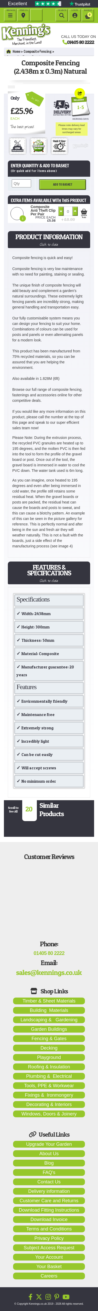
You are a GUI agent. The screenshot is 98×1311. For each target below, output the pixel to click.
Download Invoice (48, 1219)
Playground (49, 1057)
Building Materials (49, 1010)
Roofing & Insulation (49, 1066)
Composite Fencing (38, 51)
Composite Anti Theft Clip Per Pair (43, 210)
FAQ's (49, 1172)
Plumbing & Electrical (49, 1076)
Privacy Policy (49, 1238)
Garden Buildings (49, 1029)
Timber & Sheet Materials (48, 1001)
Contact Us (49, 1181)
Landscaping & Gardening (48, 1019)
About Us (49, 1153)
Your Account (49, 1257)
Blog (49, 1163)
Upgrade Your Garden (49, 1144)
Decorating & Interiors (49, 1104)
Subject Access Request (49, 1247)
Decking (49, 1048)
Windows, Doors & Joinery (49, 1114)
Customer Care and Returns (49, 1200)
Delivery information (49, 1191)
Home (13, 51)
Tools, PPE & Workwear (49, 1085)
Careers (49, 1276)
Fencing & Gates (48, 1038)
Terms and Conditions (49, 1229)
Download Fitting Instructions (49, 1210)
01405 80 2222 (80, 42)
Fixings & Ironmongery (49, 1095)
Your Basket (48, 1266)
